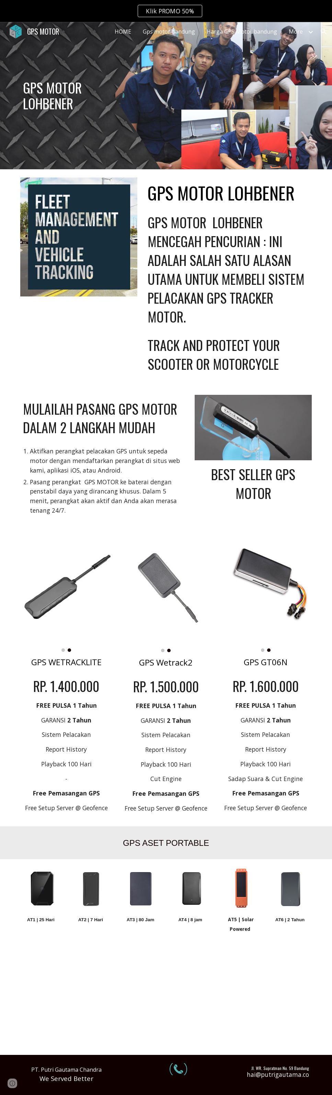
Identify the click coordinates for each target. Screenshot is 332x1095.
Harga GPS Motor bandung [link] (242, 31)
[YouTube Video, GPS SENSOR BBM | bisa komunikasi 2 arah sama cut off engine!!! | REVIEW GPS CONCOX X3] (266, 1001)
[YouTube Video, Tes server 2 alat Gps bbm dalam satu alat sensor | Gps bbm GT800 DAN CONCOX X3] (66, 1001)
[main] (66, 95)
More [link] (296, 31)
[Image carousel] (66, 594)
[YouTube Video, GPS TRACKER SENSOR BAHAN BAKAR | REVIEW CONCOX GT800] (166, 1001)
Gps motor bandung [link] (169, 31)
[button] (324, 31)
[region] (166, 11)
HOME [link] (123, 31)
